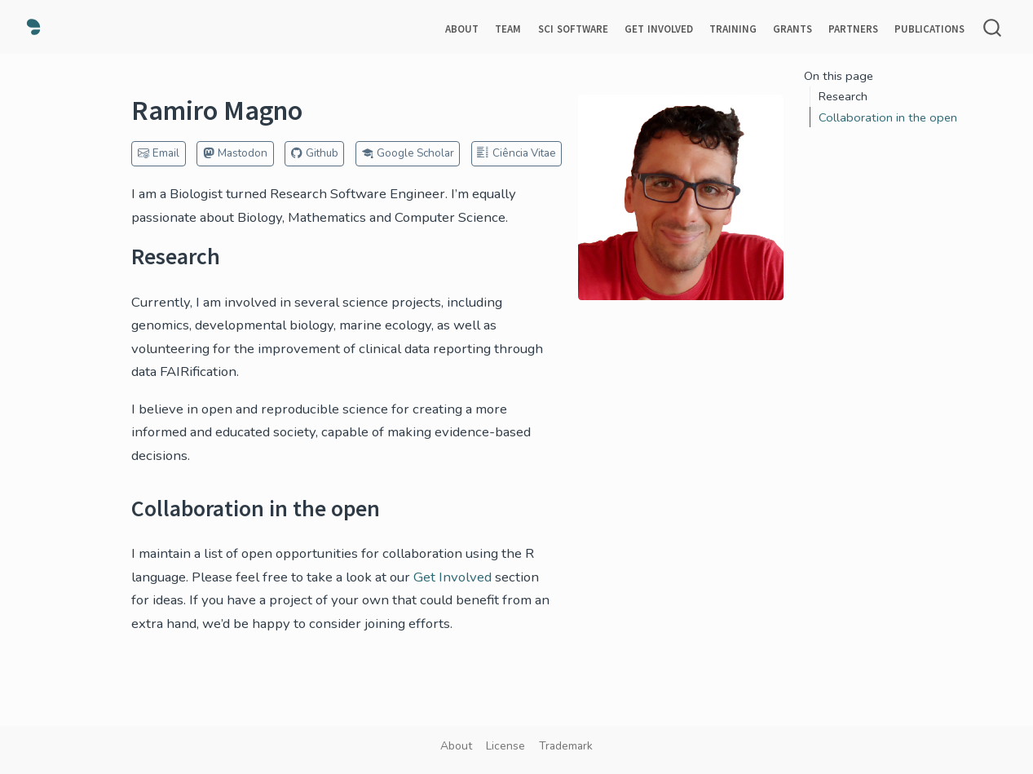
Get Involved (452, 577)
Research (843, 96)
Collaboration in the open (888, 117)
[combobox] (993, 27)
